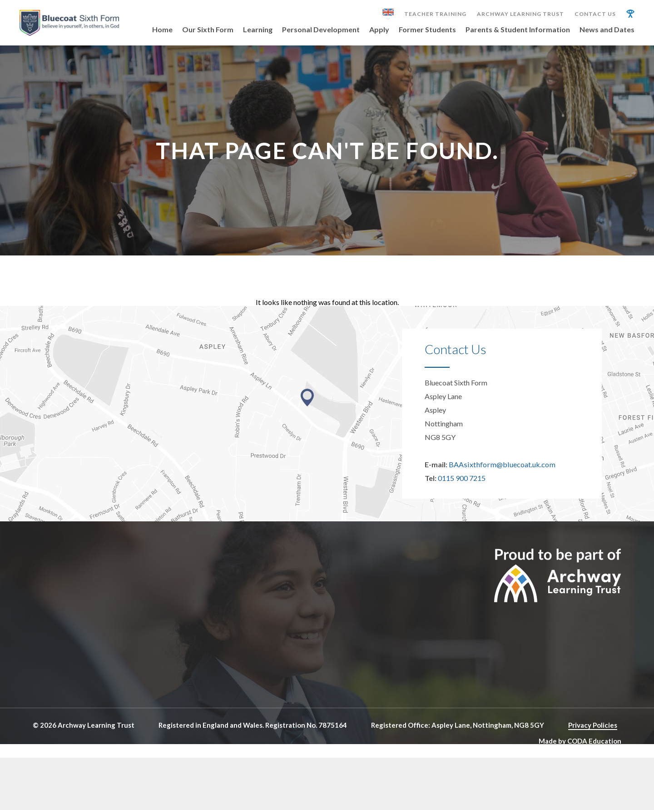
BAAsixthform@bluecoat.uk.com (500, 472)
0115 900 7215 (462, 486)
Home (162, 30)
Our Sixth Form (207, 30)
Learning (257, 30)
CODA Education (594, 749)
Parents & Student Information (518, 30)
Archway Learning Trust (520, 14)
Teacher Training (435, 14)
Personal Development (321, 30)
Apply (379, 30)
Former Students (427, 30)
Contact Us (595, 14)
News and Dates (607, 30)
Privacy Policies (592, 733)
